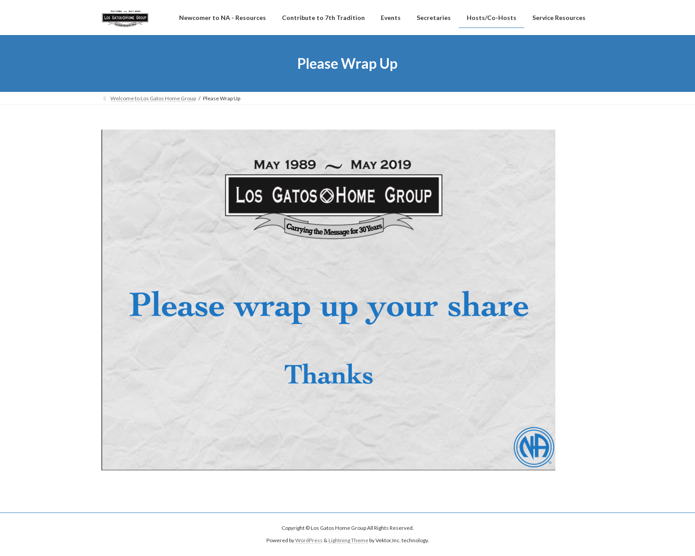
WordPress (309, 540)
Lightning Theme (348, 540)
